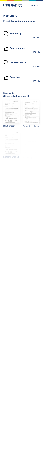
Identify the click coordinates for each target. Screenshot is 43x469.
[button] (34, 5)
